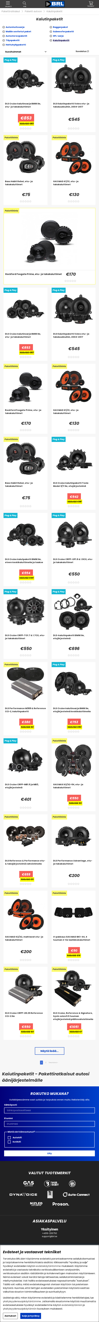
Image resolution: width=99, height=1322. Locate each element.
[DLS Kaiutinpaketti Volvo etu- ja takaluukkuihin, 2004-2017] (74, 108)
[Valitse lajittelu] (13, 52)
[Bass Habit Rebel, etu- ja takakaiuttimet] (26, 186)
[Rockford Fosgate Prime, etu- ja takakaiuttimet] (33, 278)
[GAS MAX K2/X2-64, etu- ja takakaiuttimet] (74, 789)
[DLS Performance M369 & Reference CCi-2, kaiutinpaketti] (26, 713)
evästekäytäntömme (48, 1266)
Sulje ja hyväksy (31, 1315)
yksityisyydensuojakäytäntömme (22, 1301)
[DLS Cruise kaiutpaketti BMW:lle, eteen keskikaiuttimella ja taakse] (26, 564)
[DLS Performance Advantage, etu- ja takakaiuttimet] (74, 865)
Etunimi (8, 1118)
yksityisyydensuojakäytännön (20, 1308)
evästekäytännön (72, 1305)
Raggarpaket (60, 27)
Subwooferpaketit (63, 31)
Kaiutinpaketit (54, 11)
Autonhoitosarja (15, 27)
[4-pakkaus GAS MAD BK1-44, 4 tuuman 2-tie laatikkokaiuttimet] (74, 941)
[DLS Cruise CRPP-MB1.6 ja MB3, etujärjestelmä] (26, 789)
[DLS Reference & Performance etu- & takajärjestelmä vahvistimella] (26, 865)
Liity (49, 1153)
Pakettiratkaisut (10, 11)
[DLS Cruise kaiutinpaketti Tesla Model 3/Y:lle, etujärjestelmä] (74, 487)
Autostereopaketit (16, 35)
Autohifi (15, 1137)
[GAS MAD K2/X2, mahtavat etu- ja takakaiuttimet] (26, 941)
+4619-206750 (49, 1233)
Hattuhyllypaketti (16, 44)
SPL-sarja (58, 35)
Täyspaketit (13, 40)
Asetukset (10, 1315)
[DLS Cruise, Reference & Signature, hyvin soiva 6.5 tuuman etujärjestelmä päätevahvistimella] (74, 1017)
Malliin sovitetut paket (18, 31)
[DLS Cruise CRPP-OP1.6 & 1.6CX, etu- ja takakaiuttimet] (74, 564)
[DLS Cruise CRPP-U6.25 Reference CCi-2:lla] (26, 1017)
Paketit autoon (33, 11)
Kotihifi (14, 1141)
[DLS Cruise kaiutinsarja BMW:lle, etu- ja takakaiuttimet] (26, 108)
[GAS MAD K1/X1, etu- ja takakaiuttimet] (74, 186)
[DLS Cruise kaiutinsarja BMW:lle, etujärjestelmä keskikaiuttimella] (74, 713)
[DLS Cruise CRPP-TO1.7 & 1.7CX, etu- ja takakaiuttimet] (26, 640)
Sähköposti (10, 1104)
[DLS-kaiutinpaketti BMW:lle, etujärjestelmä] (74, 640)
